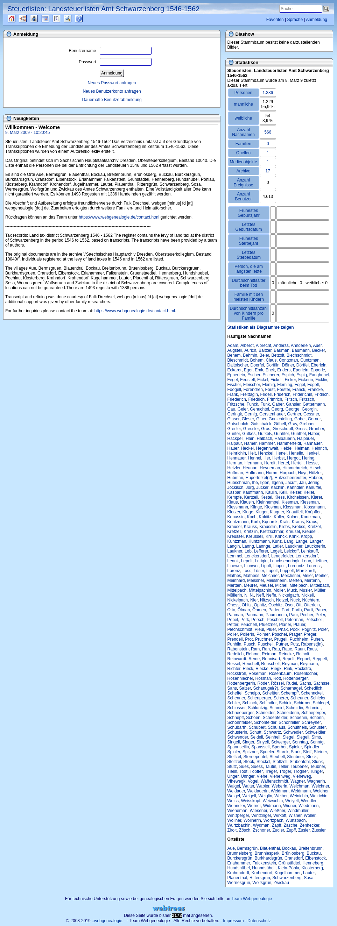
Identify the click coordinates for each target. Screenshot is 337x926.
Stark (296, 751)
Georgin (309, 409)
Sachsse (322, 683)
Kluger (261, 512)
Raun (300, 649)
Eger (248, 370)
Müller (319, 590)
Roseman (257, 673)
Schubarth (237, 727)
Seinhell (272, 737)
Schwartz (272, 732)
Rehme (253, 653)
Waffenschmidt (274, 781)
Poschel (279, 634)
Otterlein (312, 605)
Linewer (234, 565)
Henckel (265, 453)
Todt (243, 771)
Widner (289, 805)
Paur (293, 614)
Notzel (282, 600)
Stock (311, 756)
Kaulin (271, 492)
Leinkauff (309, 551)
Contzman (288, 360)
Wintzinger (261, 815)
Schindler (267, 702)
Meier (307, 575)
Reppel (303, 658)
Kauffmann (253, 492)
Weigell (249, 795)
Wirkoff (279, 815)
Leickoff (291, 551)
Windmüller (298, 810)
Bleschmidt (237, 360)
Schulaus (276, 727)
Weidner (321, 791)
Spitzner (250, 751)
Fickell (276, 379)
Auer (317, 345)
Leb (248, 551)
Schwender (237, 737)
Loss (247, 570)
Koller (279, 516)
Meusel (266, 585)
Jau (302, 482)
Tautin (270, 766)
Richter (233, 668)
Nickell (307, 595)
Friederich (236, 399)
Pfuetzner (268, 624)
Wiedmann (308, 805)
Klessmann (237, 507)
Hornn (272, 472)
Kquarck (270, 521)
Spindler (311, 747)
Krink (294, 536)
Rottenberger (295, 678)
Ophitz (260, 605)
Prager (295, 634)
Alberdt (247, 345)
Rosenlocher (305, 673)
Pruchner (263, 639)
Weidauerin (257, 791)
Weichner (320, 786)
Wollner (234, 820)
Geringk (234, 414)
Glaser (233, 418)
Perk (244, 619)
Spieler (295, 747)
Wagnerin (316, 781)
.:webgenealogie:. (108, 920)
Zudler (278, 830)
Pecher (306, 614)
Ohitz (247, 605)
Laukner (235, 551)
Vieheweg (302, 776)
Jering (314, 482)
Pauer (320, 609)
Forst (270, 389)
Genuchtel (259, 409)
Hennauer (236, 458)
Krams (298, 521)
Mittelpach (237, 590)
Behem (234, 355)
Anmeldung (316, 19)
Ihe (255, 482)
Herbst (278, 458)
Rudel (291, 683)
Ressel (233, 663)
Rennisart (271, 658)
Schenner (236, 698)
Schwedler (293, 732)
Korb (255, 521)
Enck (270, 370)
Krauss (250, 526)
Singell (233, 742)
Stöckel (263, 761)
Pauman (235, 614)
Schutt (255, 732)
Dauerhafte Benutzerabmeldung (111, 99)
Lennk (233, 560)
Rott (277, 678)
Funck (252, 404)
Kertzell (251, 497)
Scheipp (252, 693)
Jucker (262, 487)
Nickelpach (237, 600)
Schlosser (236, 707)
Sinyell (263, 742)
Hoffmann (254, 472)
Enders (283, 370)
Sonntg (316, 742)
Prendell (235, 639)
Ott (299, 605)
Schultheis (297, 727)
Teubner (317, 766)
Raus (312, 649)
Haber (313, 433)
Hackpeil (235, 438)
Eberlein (319, 365)
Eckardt (234, 370)
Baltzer (265, 350)
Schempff (290, 693)
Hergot (293, 458)
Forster (283, 389)
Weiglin (265, 795)
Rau (276, 649)
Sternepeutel (255, 756)
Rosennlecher (240, 678)
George (293, 409)
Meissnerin (276, 580)
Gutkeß (265, 433)
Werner (254, 805)
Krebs (284, 526)
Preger (310, 634)
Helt (252, 453)
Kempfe (234, 497)
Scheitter (270, 693)
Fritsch (291, 399)
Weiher (280, 795)
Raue (287, 649)
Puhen (317, 639)
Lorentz (314, 565)
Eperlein (300, 370)
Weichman (299, 786)
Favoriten (275, 19)
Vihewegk (236, 781)
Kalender (51, 18)
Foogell (234, 389)
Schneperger (313, 712)
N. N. (249, 595)
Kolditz (265, 516)
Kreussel (235, 536)
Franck (299, 389)
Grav (292, 423)
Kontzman (310, 516)
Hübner (315, 477)
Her (267, 458)
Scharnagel (291, 688)
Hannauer (312, 443)
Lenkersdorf (306, 556)
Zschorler (261, 830)
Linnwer (251, 565)
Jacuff (291, 482)
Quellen (17, 18)
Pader (273, 609)
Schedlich (313, 688)
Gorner (314, 418)
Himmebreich (294, 467)
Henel (281, 453)
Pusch (249, 644)
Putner (282, 644)
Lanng (248, 546)
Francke (315, 389)
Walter (248, 786)
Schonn (316, 717)
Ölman (244, 609)
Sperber (279, 747)
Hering (308, 458)
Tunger (316, 771)
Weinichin (299, 795)
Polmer (263, 634)
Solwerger (280, 742)
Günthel (298, 433)
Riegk (276, 668)
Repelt (288, 658)
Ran (266, 649)
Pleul (259, 629)
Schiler (233, 702)
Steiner (320, 751)
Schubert (257, 727)
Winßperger (238, 815)
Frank (232, 394)
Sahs (232, 688)
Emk (259, 370)
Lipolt (266, 565)
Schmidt (313, 707)
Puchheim (299, 639)
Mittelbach (319, 585)
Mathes (234, 575)
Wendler (308, 800)
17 (268, 171)
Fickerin (305, 379)
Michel (281, 585)
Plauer (299, 624)
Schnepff (235, 717)
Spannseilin (238, 747)
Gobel (300, 418)
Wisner (295, 815)
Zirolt (232, 830)
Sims (316, 737)
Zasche (290, 825)
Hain (250, 438)
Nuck (295, 600)
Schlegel (321, 702)
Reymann (309, 663)
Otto (231, 609)
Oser (289, 605)
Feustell (247, 379)
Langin (233, 546)
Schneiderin (288, 712)
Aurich (250, 350)
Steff (307, 751)
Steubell (277, 756)
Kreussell (254, 536)
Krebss (298, 526)
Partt (308, 609)
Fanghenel (319, 374)
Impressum (233, 920)
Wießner (277, 810)
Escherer (270, 374)
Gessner (311, 414)
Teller (283, 766)
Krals (284, 521)
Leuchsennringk (285, 560)
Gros (265, 428)
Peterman (294, 619)
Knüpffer (312, 512)
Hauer (233, 448)
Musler (306, 590)
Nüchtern (311, 600)
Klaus (232, 502)
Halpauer (305, 438)
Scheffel (235, 693)
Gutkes (248, 433)
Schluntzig (257, 707)
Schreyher (311, 722)
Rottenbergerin (241, 683)
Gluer (261, 418)
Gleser (248, 418)
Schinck (249, 702)
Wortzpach (273, 820)
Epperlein (236, 374)
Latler (278, 546)
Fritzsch (307, 399)
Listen (39, 18)
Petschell (314, 619)
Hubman (235, 477)
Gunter (233, 433)
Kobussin (236, 516)
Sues (244, 766)
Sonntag (300, 742)
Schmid (276, 707)
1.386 (267, 92)
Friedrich (256, 399)
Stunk (317, 761)
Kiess (279, 497)
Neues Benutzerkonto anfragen (112, 91)
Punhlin (234, 644)
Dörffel (302, 365)
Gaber (278, 404)
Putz (294, 644)
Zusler (304, 830)
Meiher (321, 575)
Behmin (250, 355)
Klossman (292, 507)
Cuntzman (310, 360)
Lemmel (235, 556)
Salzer (245, 688)
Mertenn (312, 580)
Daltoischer (237, 365)
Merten (295, 580)
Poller (232, 634)
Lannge (263, 546)
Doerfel (257, 365)
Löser (259, 570)
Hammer (267, 443)
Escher (253, 374)
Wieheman (237, 810)
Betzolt (278, 355)
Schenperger (259, 698)
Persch (257, 619)
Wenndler (236, 805)
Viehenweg (280, 776)
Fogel (300, 384)
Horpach (287, 472)
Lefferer (261, 551)
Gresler (234, 428)
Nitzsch (267, 600)
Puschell (265, 644)
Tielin (232, 771)
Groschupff (283, 428)
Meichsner (290, 575)
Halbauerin (284, 438)
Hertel (283, 463)
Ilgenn (277, 482)
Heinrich (319, 448)
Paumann (254, 614)
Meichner (270, 575)
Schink (285, 702)
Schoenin (298, 717)
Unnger (247, 776)
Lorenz (233, 570)
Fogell (313, 384)
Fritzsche (236, 404)
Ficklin (321, 379)
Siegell (303, 737)
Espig (301, 374)
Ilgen (264, 482)
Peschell (274, 619)
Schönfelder (265, 722)
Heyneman (270, 467)
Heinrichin (236, 453)
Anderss (281, 345)
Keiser (295, 492)
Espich (287, 374)
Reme (254, 658)
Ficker (290, 379)
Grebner (306, 423)
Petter (232, 624)
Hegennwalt (267, 448)
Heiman (302, 448)
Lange (301, 541)
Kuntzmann (259, 541)
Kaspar (233, 492)
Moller (279, 590)
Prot (249, 639)
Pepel (232, 619)
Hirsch (315, 467)
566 (267, 132)
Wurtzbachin (239, 825)
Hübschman (238, 482)
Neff (260, 595)
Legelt (276, 551)
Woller (309, 815)
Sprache (295, 19)
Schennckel (312, 693)
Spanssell (260, 747)
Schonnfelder (239, 722)
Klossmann (314, 507)
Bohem (257, 360)
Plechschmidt (239, 629)
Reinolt (302, 653)
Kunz (277, 541)
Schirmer (302, 702)
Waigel (233, 786)
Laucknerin (314, 546)
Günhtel (281, 433)
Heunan (250, 467)
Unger (233, 776)
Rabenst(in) (312, 644)
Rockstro (303, 668)
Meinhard (236, 580)
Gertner (294, 414)
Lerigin (261, 560)
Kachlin (278, 487)
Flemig (268, 384)
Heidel (287, 448)
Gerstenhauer (272, 414)
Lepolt (247, 560)
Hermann (253, 463)
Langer (316, 541)
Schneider (265, 712)
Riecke (261, 668)
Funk (265, 404)
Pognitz (309, 629)
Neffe (271, 595)
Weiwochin (272, 800)
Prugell (280, 639)
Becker (318, 350)
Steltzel (234, 756)
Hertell (297, 463)
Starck (282, 751)
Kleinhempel (267, 502)
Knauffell (294, 512)
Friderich (282, 394)
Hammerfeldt (289, 443)
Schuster (317, 727)
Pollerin (247, 634)
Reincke (286, 653)
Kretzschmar (271, 531)
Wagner (297, 781)
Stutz (232, 766)
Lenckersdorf (257, 556)
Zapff (276, 825)
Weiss (233, 800)
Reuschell (270, 663)
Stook (249, 761)
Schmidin (294, 707)
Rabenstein (238, 649)
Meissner (255, 580)
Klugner (277, 512)
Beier (264, 355)
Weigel (233, 795)
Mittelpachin (260, 590)
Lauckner (293, 546)
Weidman (279, 791)
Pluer (271, 629)
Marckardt (305, 570)
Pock (295, 629)
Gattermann (314, 404)
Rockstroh (236, 673)
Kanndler (295, 487)
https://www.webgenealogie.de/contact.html (119, 217)
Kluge (248, 512)
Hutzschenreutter (290, 477)
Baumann (301, 350)
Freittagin (249, 394)
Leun (306, 560)
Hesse (312, 463)
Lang (289, 541)
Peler (320, 614)
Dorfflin (273, 365)
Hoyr (302, 472)
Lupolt (272, 570)
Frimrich (274, 399)
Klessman (309, 502)
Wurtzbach (296, 820)
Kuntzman (236, 541)
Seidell (257, 737)
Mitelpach (299, 585)
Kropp (306, 536)
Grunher (316, 428)
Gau (231, 409)
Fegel (232, 379)
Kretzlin (251, 531)
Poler (323, 629)
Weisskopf (250, 800)
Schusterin (237, 732)
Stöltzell (280, 761)
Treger (271, 771)
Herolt (269, 463)
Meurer (250, 585)
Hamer (250, 443)
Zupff (291, 830)
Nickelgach (289, 595)
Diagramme (28, 18)
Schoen (253, 717)
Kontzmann (238, 521)
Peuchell (249, 624)
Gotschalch (237, 423)
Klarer (316, 497)
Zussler (318, 830)
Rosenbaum (280, 673)
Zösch (245, 830)
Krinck (281, 536)
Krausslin (267, 526)
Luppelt (287, 570)
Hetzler (233, 467)
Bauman (281, 350)
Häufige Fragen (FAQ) (84, 18)
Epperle (318, 370)
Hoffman (235, 472)
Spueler (267, 751)
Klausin (247, 502)
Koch (252, 516)
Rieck (248, 668)
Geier (243, 409)
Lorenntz (296, 565)
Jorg (250, 487)
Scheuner (299, 698)
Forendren (253, 389)
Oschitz (275, 605)
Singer (248, 742)
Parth (297, 609)
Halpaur (234, 443)
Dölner (288, 365)
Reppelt (320, 658)
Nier (254, 600)
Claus (271, 360)
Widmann (272, 805)
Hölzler (315, 472)
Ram (255, 649)
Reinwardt (236, 658)
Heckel (247, 448)
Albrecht (263, 345)
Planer (285, 624)
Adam (232, 345)
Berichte (62, 18)
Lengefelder (282, 556)
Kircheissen (298, 497)
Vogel (253, 781)
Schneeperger (240, 712)
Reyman (290, 663)
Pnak (283, 629)
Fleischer (251, 384)
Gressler (251, 428)
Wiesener (258, 810)
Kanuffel (313, 487)
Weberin (279, 786)
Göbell (280, 423)
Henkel (312, 453)
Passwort (115, 62)
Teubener (299, 766)
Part (285, 609)
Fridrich (322, 394)
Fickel (262, 379)
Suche (73, 18)
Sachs (305, 683)
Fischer (234, 384)
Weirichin (319, 795)
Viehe (262, 776)
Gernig (250, 414)
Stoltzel (234, 761)
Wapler (263, 786)
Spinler (233, 751)
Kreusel (293, 531)
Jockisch (235, 487)
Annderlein (301, 345)
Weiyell (292, 800)
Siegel (288, 737)
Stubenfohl (300, 761)
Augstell (235, 350)
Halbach (264, 438)
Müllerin (234, 595)
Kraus (311, 521)
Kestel (266, 497)
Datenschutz (259, 920)
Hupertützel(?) (259, 477)
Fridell (266, 394)
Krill (269, 536)
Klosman (273, 507)
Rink (288, 668)
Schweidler (315, 732)
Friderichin (302, 394)
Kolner (293, 516)
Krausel (234, 526)
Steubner (295, 756)
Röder (263, 683)
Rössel (277, 683)
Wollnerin (252, 820)
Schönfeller (289, 722)
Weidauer (236, 791)
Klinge (256, 507)
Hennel (254, 458)
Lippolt (279, 565)
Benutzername (110, 51)
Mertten (234, 585)
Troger (285, 771)
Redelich (235, 653)
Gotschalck (261, 423)
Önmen (259, 609)
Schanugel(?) (265, 688)
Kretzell (234, 531)
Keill (283, 492)
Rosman (263, 678)
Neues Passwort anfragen (111, 82)
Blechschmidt (299, 355)
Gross (301, 428)
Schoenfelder (275, 717)
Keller (308, 492)
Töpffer (256, 771)
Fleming (284, 384)
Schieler (317, 698)
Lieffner (320, 560)
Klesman (290, 502)
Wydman (261, 825)
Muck (292, 590)
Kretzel (314, 526)
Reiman (269, 653)
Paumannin (276, 614)
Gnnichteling (280, 418)
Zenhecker (309, 825)
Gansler (293, 404)
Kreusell (309, 531)
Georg (277, 409)
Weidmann (301, 791)
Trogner (300, 771)
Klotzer (233, 512)
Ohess (233, 605)
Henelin (296, 453)
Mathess (251, 575)
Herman (235, 463)
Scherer (281, 698)
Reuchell (251, 663)
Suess (257, 766)
